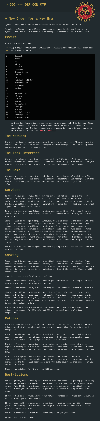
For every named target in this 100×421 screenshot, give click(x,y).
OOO (12, 4)
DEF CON (31, 4)
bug (41, 130)
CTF (43, 4)
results (52, 130)
